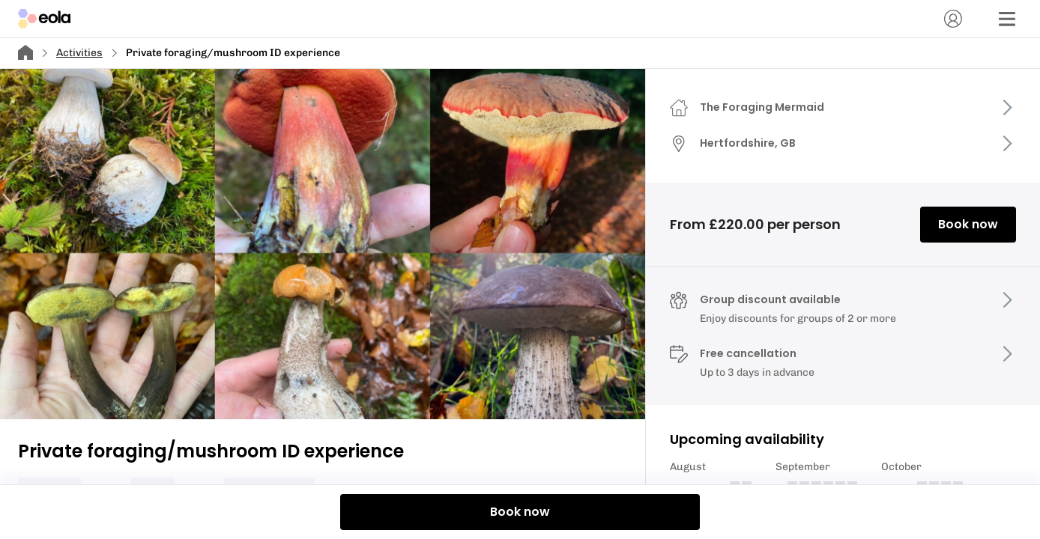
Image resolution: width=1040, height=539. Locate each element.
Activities (79, 52)
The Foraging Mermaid (762, 107)
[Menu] (1007, 19)
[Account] (953, 19)
